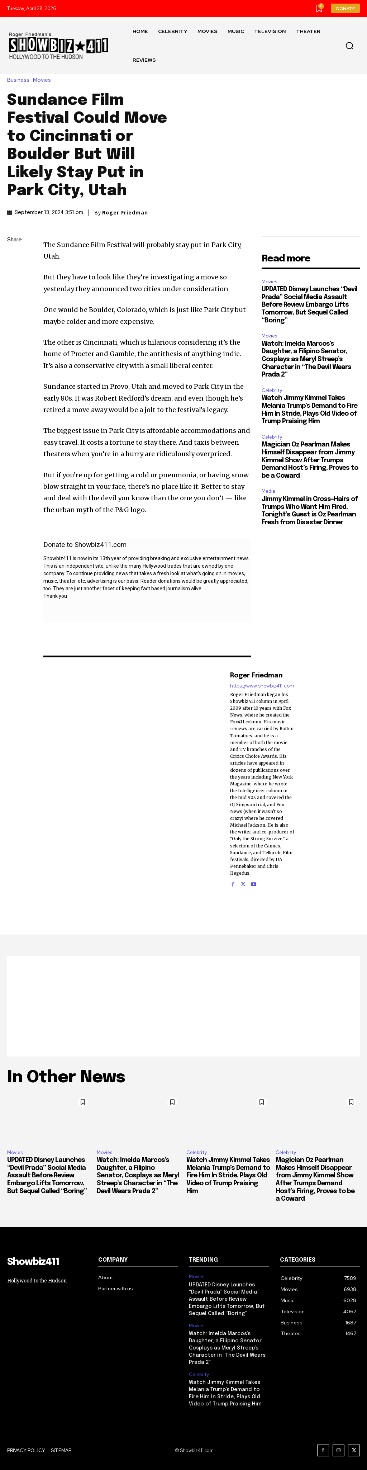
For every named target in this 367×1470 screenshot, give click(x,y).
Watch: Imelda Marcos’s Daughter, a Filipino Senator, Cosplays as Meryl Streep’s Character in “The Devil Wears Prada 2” (306, 359)
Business (20, 80)
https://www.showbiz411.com (262, 686)
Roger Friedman (125, 212)
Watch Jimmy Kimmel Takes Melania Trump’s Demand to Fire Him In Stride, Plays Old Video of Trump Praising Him (228, 1175)
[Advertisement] (183, 1006)
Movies (43, 80)
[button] (349, 46)
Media (268, 491)
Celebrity (272, 390)
